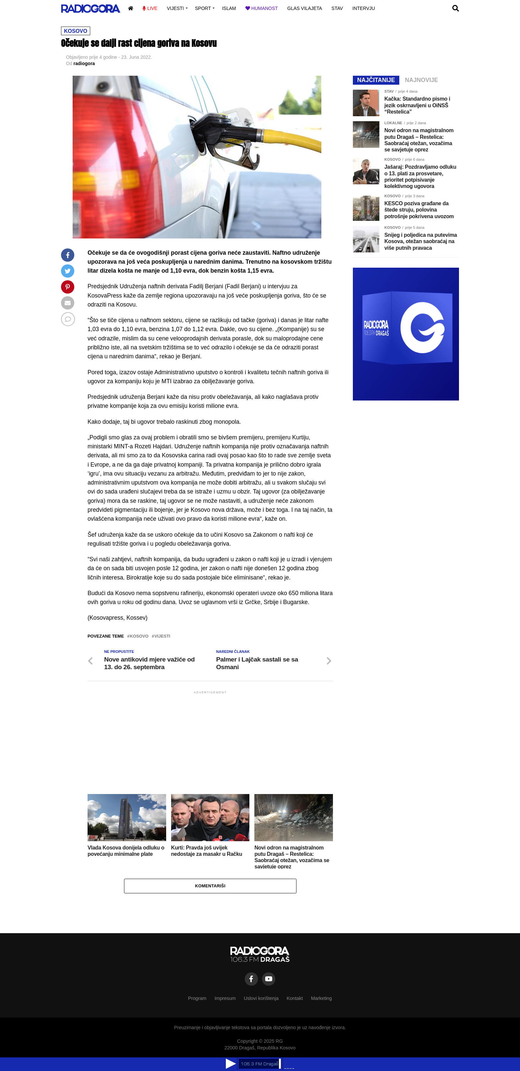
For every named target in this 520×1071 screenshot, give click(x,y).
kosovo (139, 636)
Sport (203, 8)
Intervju (364, 8)
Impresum (225, 998)
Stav (337, 8)
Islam (229, 8)
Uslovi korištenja (261, 998)
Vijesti (175, 8)
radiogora (84, 63)
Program (197, 998)
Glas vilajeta (304, 8)
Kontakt (295, 998)
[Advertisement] (210, 741)
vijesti (162, 636)
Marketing (321, 998)
